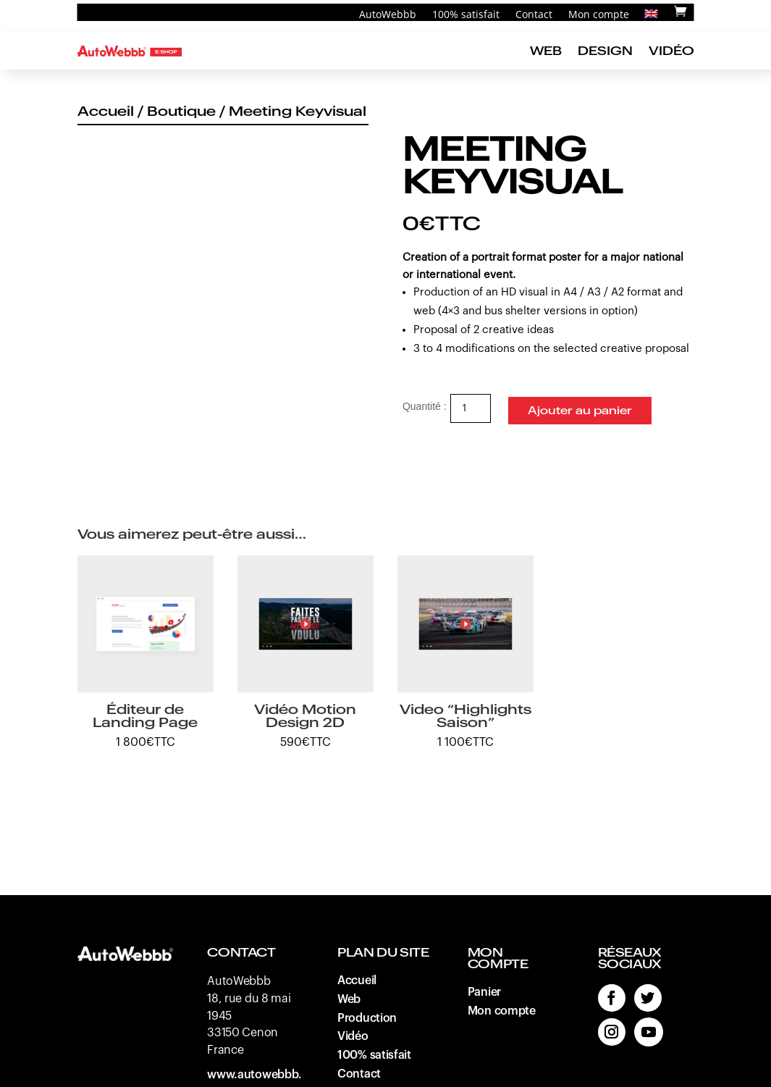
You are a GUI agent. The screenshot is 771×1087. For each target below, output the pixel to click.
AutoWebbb (387, 15)
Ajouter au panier (579, 406)
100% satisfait (466, 15)
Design (605, 51)
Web (546, 51)
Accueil (105, 111)
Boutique (181, 111)
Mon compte (598, 15)
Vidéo (671, 51)
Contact (533, 15)
